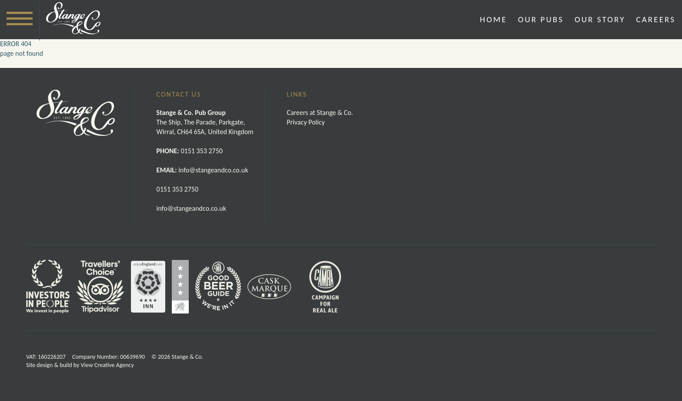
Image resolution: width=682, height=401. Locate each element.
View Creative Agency (107, 365)
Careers (655, 19)
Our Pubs (541, 19)
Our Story (600, 19)
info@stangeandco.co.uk (191, 208)
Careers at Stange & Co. (320, 112)
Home (493, 19)
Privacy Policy (306, 122)
